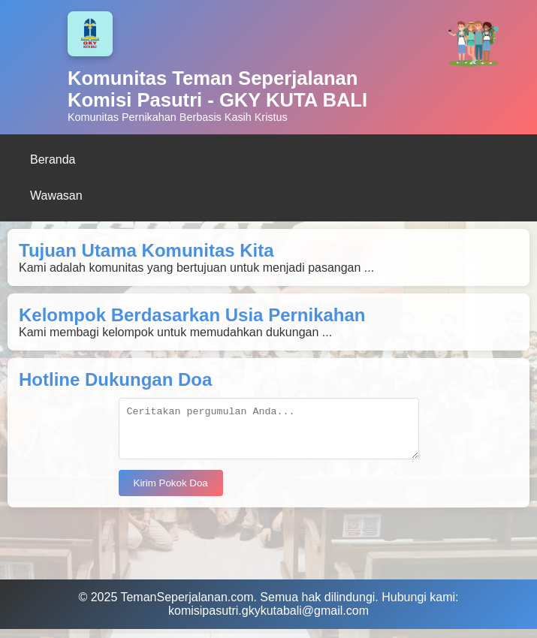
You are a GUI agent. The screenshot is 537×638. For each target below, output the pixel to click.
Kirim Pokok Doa (171, 492)
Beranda (53, 159)
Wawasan (56, 195)
